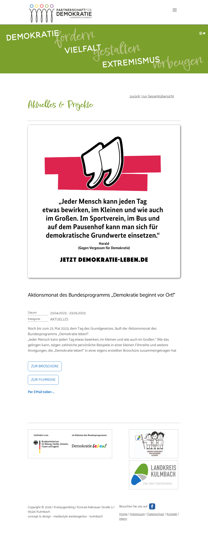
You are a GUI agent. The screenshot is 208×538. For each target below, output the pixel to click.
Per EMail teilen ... (41, 392)
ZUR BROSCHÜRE (44, 366)
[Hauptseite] (60, 21)
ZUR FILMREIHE (43, 380)
